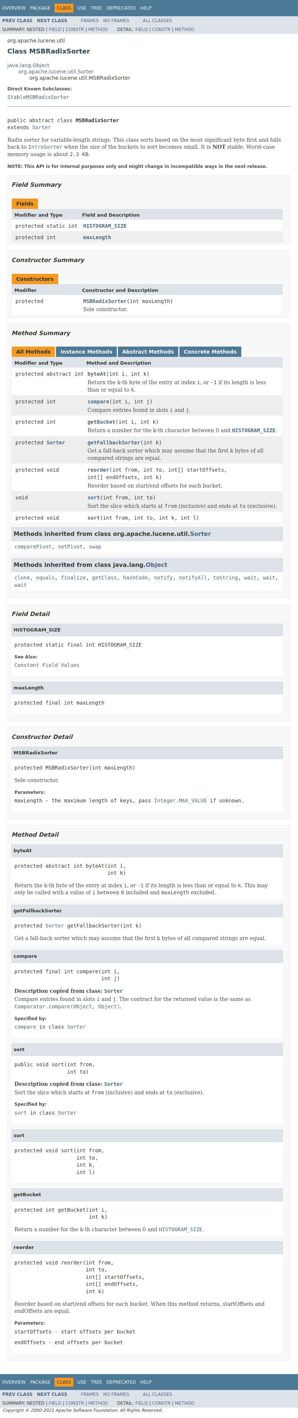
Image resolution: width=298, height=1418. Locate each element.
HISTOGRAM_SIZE (105, 226)
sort (93, 497)
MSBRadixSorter (105, 301)
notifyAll (193, 578)
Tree (96, 8)
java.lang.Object (28, 65)
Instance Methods (86, 352)
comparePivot (33, 547)
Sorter (41, 127)
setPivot (70, 547)
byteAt (96, 374)
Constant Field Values (47, 665)
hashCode (135, 578)
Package (40, 8)
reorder (98, 470)
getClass (104, 578)
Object (157, 564)
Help (146, 8)
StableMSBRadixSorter (38, 97)
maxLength (97, 237)
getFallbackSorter (113, 442)
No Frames (116, 20)
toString (225, 578)
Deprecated (121, 8)
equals (45, 578)
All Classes (157, 20)
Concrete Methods (210, 352)
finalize (73, 578)
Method (98, 29)
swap (95, 547)
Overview (14, 8)
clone (22, 578)
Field (55, 29)
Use (81, 8)
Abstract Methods (148, 352)
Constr (75, 29)
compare (98, 402)
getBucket (101, 422)
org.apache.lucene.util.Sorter (56, 72)
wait (250, 578)
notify (163, 578)
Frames (90, 20)
